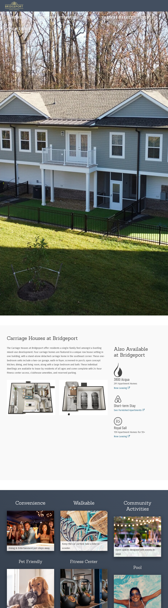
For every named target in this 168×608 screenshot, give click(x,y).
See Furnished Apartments (129, 410)
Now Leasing (122, 388)
